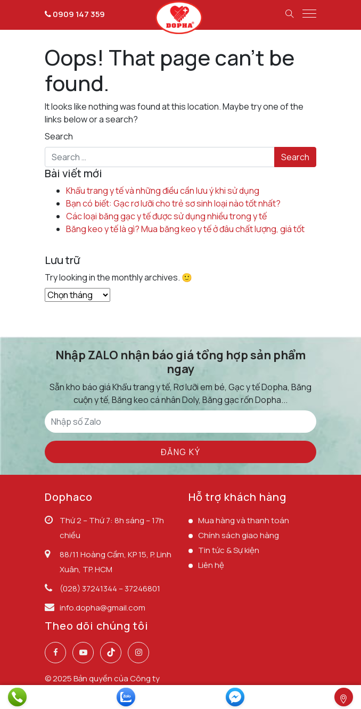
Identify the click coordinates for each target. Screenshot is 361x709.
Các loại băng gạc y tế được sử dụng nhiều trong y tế (166, 216)
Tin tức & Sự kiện (228, 550)
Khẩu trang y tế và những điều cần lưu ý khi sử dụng (162, 190)
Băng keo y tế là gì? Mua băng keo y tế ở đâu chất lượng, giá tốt (185, 229)
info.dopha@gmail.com (102, 607)
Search (59, 136)
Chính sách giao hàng (238, 535)
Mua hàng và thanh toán (243, 520)
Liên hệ (211, 565)
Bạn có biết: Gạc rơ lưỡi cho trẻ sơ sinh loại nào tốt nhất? (173, 203)
